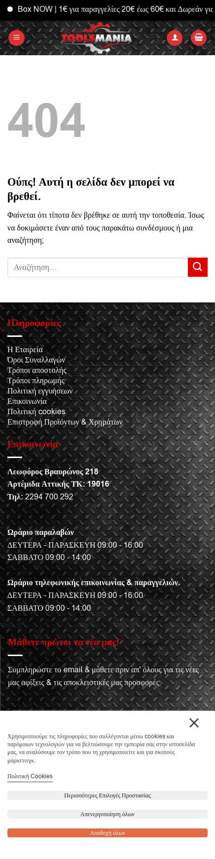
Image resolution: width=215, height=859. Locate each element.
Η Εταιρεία (25, 350)
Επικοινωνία (27, 401)
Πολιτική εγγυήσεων (40, 391)
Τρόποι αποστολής (36, 370)
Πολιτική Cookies (30, 776)
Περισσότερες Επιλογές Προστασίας (107, 795)
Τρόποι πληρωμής (35, 381)
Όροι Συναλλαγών (36, 360)
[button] (16, 38)
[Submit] (198, 267)
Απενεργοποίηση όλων (108, 814)
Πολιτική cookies (36, 412)
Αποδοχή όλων (107, 833)
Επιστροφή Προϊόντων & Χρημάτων (65, 422)
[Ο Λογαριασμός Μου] (175, 38)
